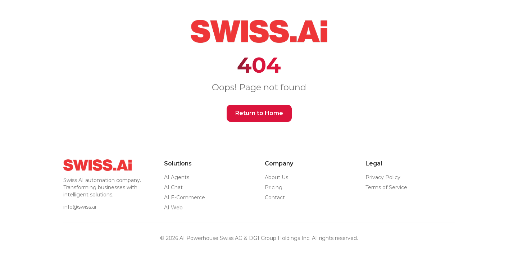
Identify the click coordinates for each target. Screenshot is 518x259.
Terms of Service (386, 187)
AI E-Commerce (184, 197)
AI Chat (173, 187)
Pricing (273, 187)
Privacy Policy (382, 177)
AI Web (173, 207)
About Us (276, 177)
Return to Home (259, 113)
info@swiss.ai (79, 207)
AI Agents (176, 177)
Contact (275, 197)
